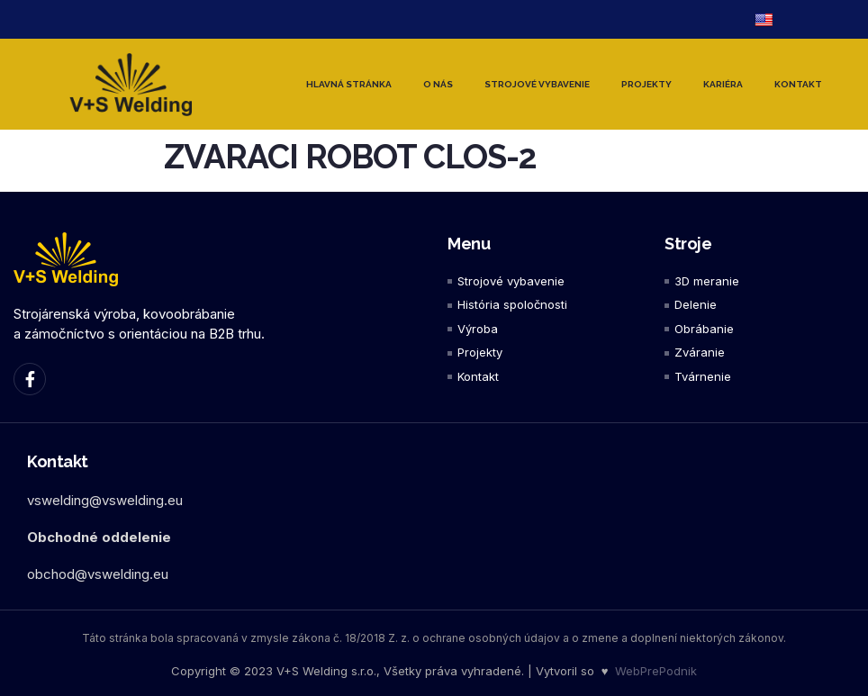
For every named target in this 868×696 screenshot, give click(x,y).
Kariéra (723, 84)
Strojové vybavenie (537, 84)
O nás (438, 84)
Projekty (646, 84)
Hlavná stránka (349, 84)
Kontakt (798, 84)
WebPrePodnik (656, 671)
